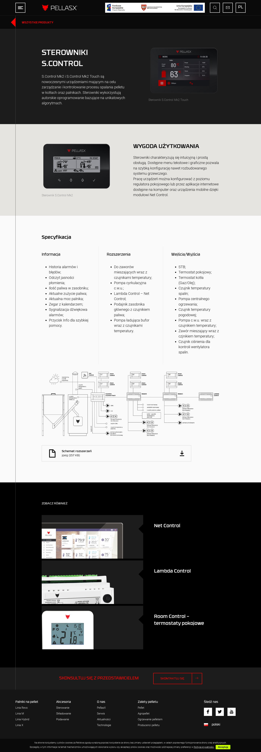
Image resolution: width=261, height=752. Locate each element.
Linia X (19, 725)
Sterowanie (62, 707)
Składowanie (63, 713)
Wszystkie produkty (37, 22)
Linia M (19, 713)
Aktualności (104, 719)
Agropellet (144, 713)
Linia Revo (21, 707)
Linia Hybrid (22, 719)
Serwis (101, 713)
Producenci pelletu (149, 725)
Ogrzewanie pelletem (150, 719)
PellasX (101, 707)
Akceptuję (223, 747)
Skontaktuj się (181, 678)
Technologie (104, 725)
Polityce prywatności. (204, 747)
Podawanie (62, 719)
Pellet (141, 707)
